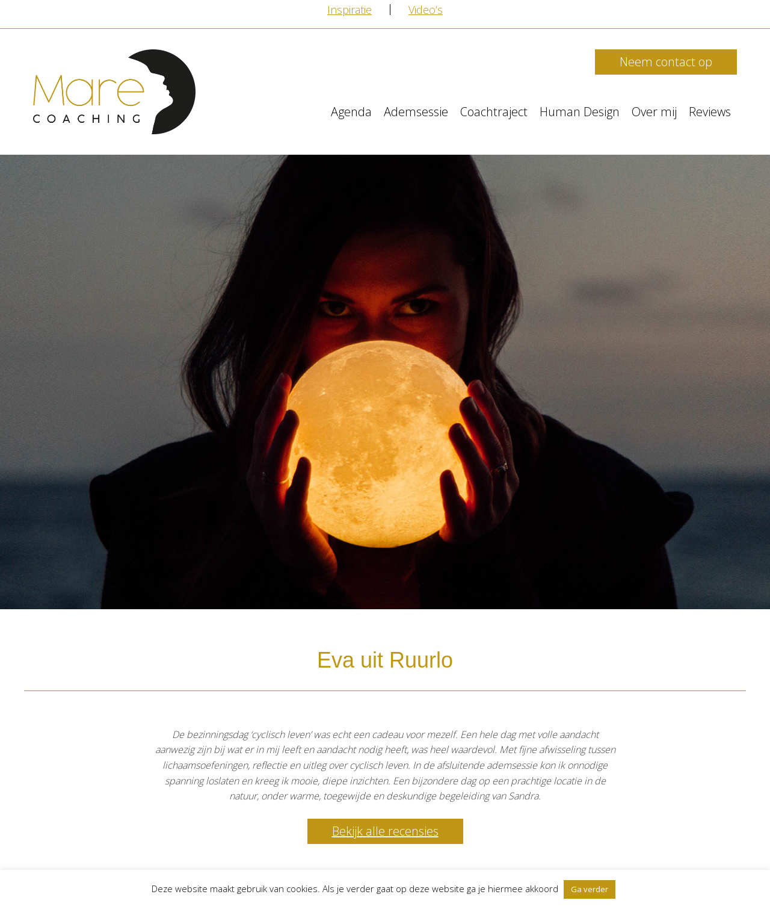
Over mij (654, 112)
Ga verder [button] (589, 889)
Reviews (710, 112)
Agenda (351, 112)
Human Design (580, 112)
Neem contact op (666, 62)
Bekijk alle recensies (385, 831)
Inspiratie (349, 9)
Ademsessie (416, 112)
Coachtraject (494, 112)
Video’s (425, 9)
